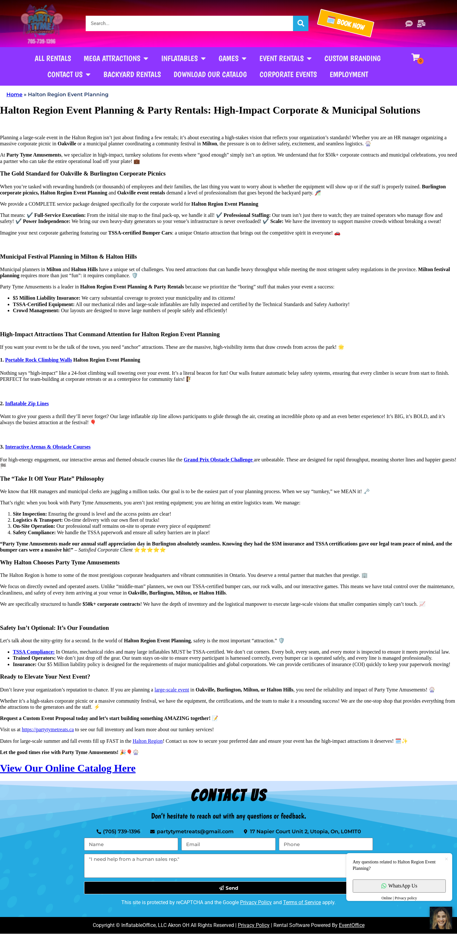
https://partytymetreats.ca (48, 729)
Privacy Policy (256, 902)
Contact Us (69, 74)
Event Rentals (285, 58)
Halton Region (148, 741)
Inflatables (183, 58)
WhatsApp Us (399, 885)
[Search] (300, 23)
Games (232, 58)
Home (14, 94)
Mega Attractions (116, 58)
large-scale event (171, 689)
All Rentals (53, 58)
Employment (349, 74)
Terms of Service (302, 902)
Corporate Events (288, 74)
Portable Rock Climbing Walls (38, 360)
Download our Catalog (210, 74)
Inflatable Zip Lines (27, 403)
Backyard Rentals (132, 74)
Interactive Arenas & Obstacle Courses (48, 447)
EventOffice (352, 925)
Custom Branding (352, 58)
